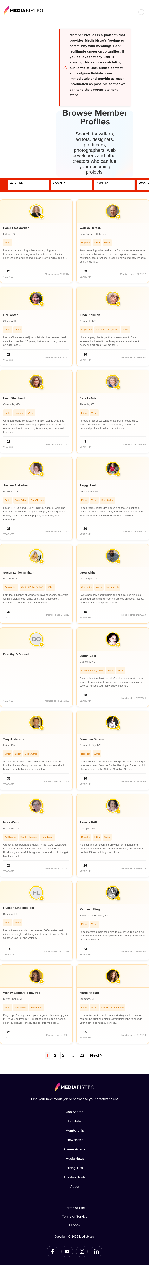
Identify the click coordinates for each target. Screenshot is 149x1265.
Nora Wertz (11, 822)
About (74, 1187)
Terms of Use (75, 1208)
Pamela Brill (88, 822)
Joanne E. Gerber (15, 485)
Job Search (74, 1112)
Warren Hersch (90, 227)
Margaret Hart (89, 992)
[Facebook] (52, 1251)
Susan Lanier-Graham (18, 572)
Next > (96, 1055)
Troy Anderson (13, 739)
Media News (75, 1158)
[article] (36, 241)
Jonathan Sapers (92, 739)
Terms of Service (75, 1216)
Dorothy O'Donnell (16, 654)
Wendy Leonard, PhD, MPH (22, 992)
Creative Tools (75, 1177)
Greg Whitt (87, 572)
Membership (74, 1130)
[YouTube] (67, 1251)
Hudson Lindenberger (18, 907)
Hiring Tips (75, 1168)
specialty (59, 183)
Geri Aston (10, 315)
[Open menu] (141, 12)
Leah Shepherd (14, 398)
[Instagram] (82, 1251)
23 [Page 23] (81, 1055)
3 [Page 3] (63, 1055)
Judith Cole (88, 655)
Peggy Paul (88, 485)
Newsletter (75, 1140)
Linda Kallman (90, 315)
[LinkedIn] (96, 1251)
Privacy (74, 1225)
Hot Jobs (75, 1121)
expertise (16, 183)
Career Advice (74, 1149)
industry (102, 183)
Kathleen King (90, 909)
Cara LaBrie (88, 398)
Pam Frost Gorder (16, 227)
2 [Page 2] (55, 1055)
